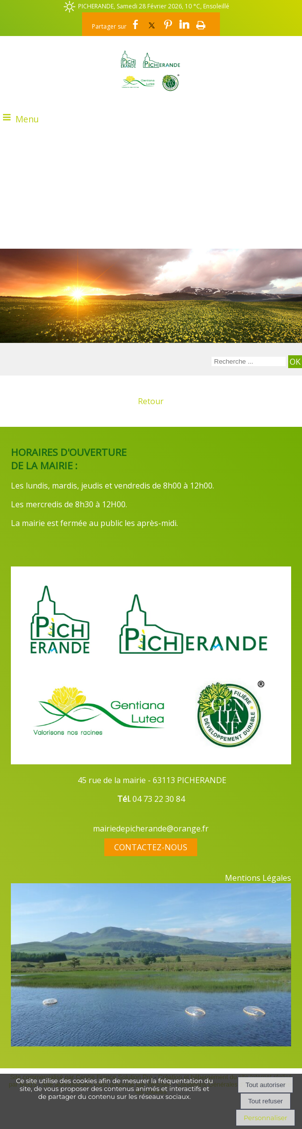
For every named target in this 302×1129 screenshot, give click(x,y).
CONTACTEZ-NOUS (150, 847)
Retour (151, 401)
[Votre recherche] (249, 361)
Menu (27, 119)
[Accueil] (151, 70)
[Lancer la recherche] (295, 361)
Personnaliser (265, 1118)
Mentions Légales (258, 877)
